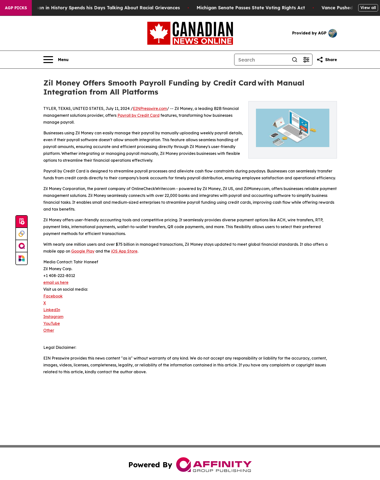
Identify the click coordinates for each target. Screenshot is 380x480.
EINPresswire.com (150, 108)
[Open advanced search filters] (306, 59)
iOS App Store (124, 251)
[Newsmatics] (21, 258)
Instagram (53, 316)
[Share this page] (326, 59)
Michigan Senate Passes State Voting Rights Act (254, 8)
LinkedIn (51, 309)
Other (48, 330)
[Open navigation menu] (56, 59)
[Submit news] (21, 222)
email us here (56, 282)
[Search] (261, 59)
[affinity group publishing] (21, 246)
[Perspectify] (21, 234)
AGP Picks (16, 7)
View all (368, 7)
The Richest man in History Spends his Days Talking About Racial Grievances (97, 8)
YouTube (51, 323)
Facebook (53, 296)
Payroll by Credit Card (138, 115)
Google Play (82, 251)
